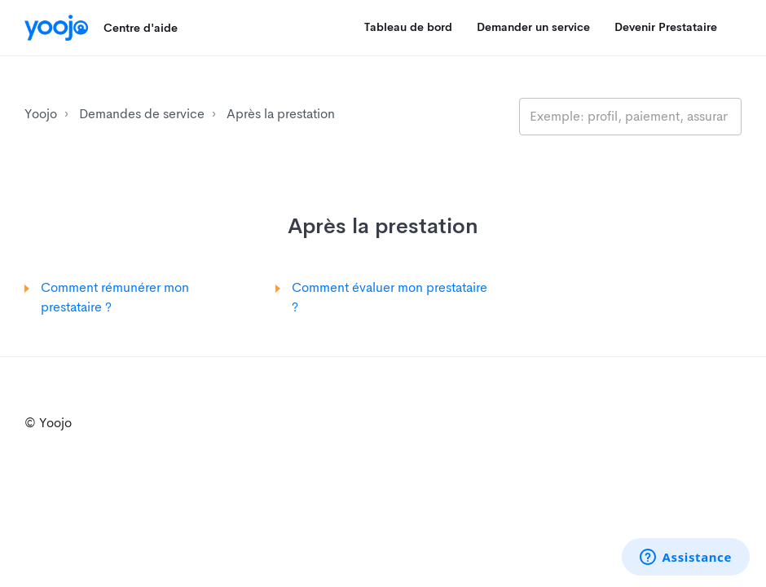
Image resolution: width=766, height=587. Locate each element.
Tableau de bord (408, 27)
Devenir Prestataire (665, 27)
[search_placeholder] (630, 116)
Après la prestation (281, 113)
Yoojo (40, 113)
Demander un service (533, 27)
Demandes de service (142, 113)
